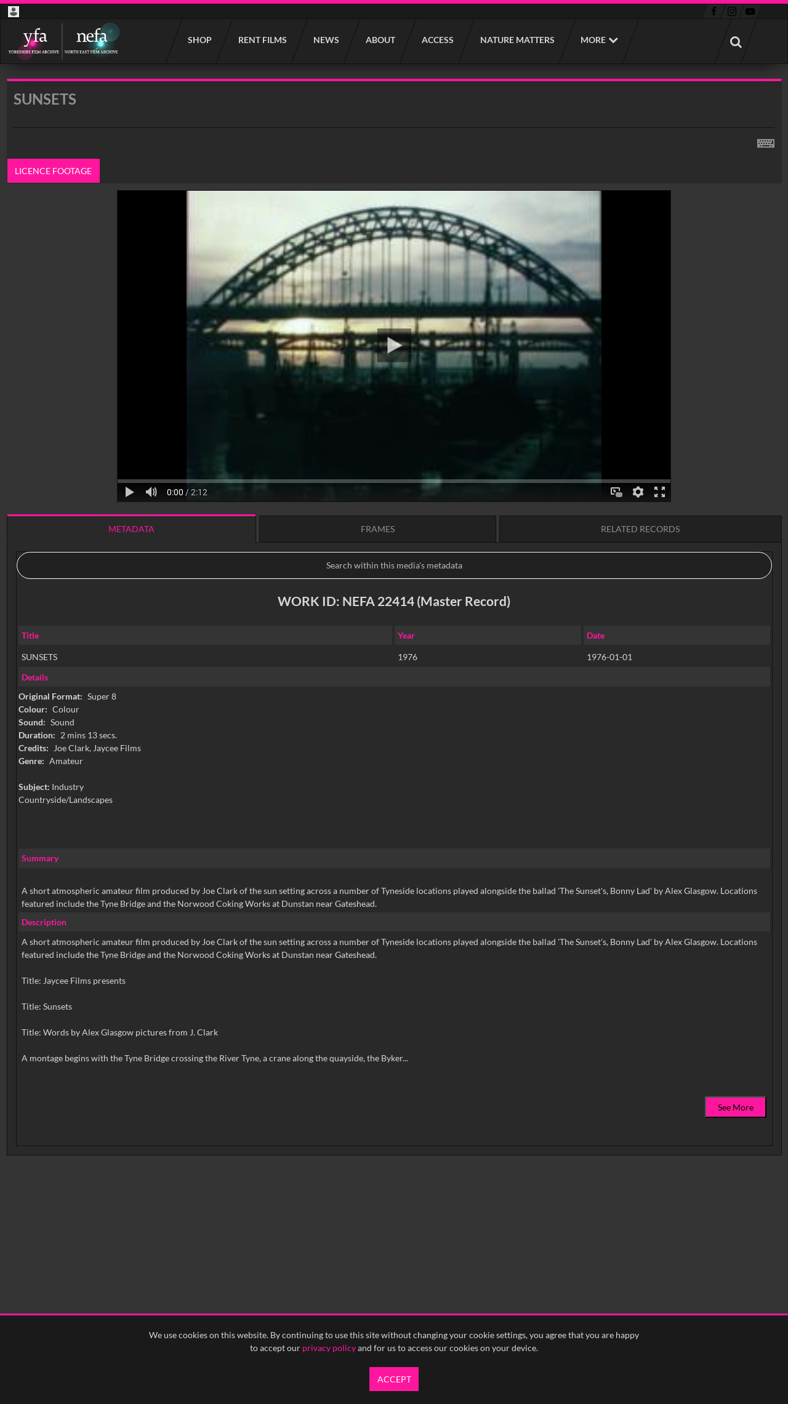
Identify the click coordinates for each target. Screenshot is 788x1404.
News (326, 39)
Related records (640, 529)
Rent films (262, 39)
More (593, 39)
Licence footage (53, 171)
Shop (199, 39)
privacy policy (329, 1347)
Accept (394, 1379)
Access (437, 39)
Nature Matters (517, 39)
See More (736, 1107)
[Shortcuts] (765, 141)
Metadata (131, 529)
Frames (378, 529)
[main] (394, 648)
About (380, 39)
